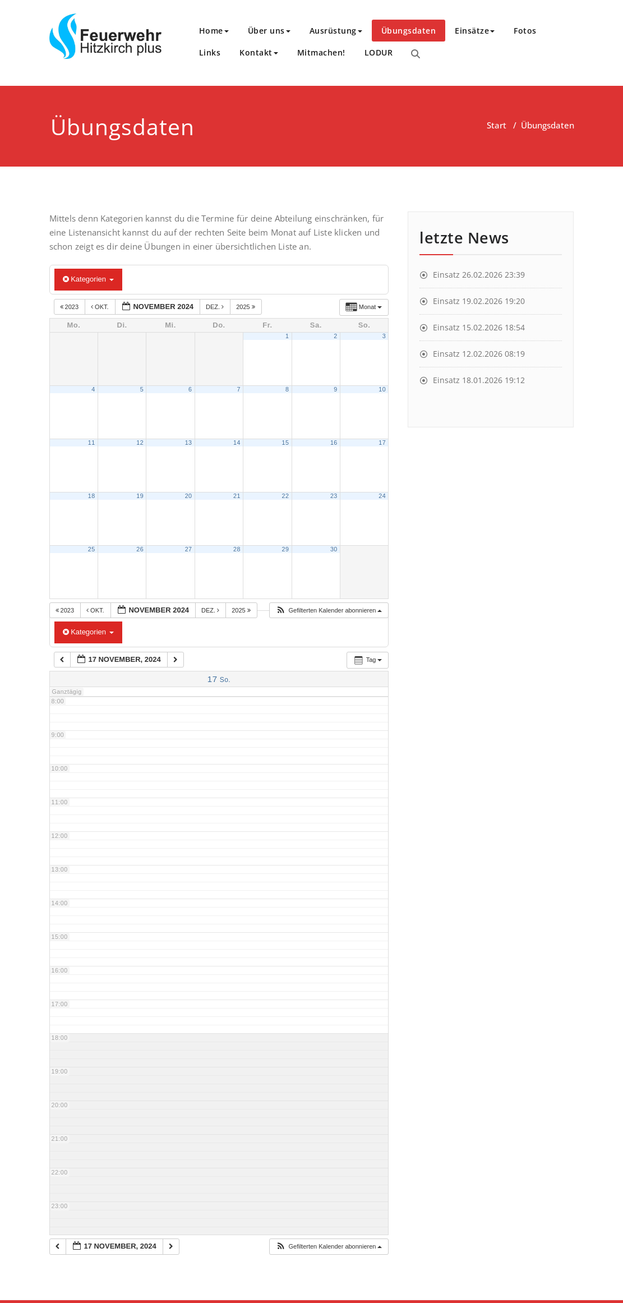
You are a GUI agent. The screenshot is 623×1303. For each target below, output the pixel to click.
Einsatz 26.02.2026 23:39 (479, 274)
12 (140, 442)
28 (237, 549)
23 (334, 495)
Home (214, 30)
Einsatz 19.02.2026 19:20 (479, 301)
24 (382, 495)
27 (188, 549)
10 (382, 389)
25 (91, 549)
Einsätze (475, 30)
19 (140, 495)
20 (188, 495)
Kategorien (88, 279)
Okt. (100, 306)
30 (334, 549)
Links (210, 52)
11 (91, 442)
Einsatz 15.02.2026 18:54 (479, 327)
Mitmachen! (321, 52)
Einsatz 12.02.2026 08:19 (479, 353)
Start (496, 125)
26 (140, 549)
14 (237, 442)
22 (285, 495)
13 (188, 442)
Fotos (525, 30)
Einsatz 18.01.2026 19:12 (479, 380)
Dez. (215, 306)
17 (382, 442)
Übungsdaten (408, 30)
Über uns (269, 30)
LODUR (378, 52)
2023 (70, 306)
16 (334, 442)
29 (285, 549)
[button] (328, 610)
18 (91, 495)
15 (285, 442)
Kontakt (258, 52)
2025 (246, 306)
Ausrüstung (336, 30)
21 (237, 495)
